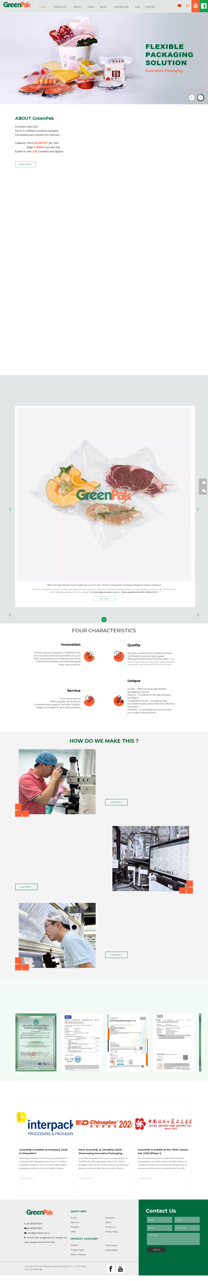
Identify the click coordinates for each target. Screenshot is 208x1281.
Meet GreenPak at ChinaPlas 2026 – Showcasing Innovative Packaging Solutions (101, 1151)
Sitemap (38, 1269)
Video (73, 1231)
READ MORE (25, 164)
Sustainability (111, 1250)
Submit (156, 1249)
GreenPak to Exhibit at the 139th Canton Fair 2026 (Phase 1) (163, 1151)
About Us (75, 1222)
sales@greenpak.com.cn (38, 1233)
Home (74, 1218)
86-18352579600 (34, 1224)
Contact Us (110, 1227)
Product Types (77, 1250)
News (108, 1222)
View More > (116, 802)
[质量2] (152, 860)
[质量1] (55, 783)
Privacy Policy (111, 1231)
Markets (74, 1245)
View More (104, 599)
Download (110, 1218)
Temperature (111, 1245)
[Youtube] (120, 1269)
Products (75, 1227)
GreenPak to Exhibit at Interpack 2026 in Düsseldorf (43, 1151)
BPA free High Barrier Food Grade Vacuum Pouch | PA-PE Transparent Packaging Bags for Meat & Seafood (104, 585)
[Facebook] (111, 1269)
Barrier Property (78, 1254)
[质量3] (55, 936)
